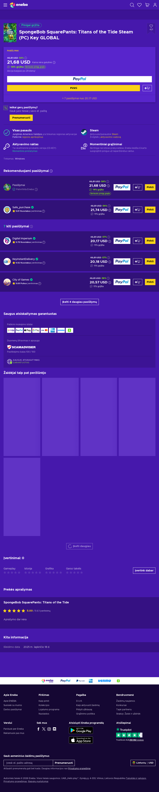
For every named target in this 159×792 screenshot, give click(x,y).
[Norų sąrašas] (139, 5)
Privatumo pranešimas (15, 781)
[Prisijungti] (155, 5)
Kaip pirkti (44, 701)
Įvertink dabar (144, 570)
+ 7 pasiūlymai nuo (79, 98)
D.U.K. (79, 701)
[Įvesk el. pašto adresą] (28, 763)
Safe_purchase (21, 207)
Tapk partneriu (124, 709)
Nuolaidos (44, 714)
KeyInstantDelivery (23, 259)
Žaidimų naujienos (125, 701)
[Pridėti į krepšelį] (147, 88)
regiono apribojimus (32, 137)
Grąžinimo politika (85, 714)
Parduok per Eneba (14, 729)
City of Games (20, 280)
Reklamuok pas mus (14, 733)
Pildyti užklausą (84, 709)
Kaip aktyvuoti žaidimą (88, 705)
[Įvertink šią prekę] (15, 611)
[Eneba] (19, 5)
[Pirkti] (79, 79)
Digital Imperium (22, 238)
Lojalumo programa (49, 709)
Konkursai (121, 705)
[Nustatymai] (143, 763)
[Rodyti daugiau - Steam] (84, 132)
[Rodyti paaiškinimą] (43, 211)
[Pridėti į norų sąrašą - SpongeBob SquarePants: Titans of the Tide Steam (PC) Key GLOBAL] (151, 28)
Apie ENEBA (10, 701)
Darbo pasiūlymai (13, 709)
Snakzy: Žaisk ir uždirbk (128, 714)
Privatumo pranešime (79, 768)
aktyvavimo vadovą (110, 137)
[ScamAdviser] (21, 347)
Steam (115, 134)
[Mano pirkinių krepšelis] (147, 5)
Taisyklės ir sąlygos (136, 778)
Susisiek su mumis (13, 705)
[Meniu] (5, 5)
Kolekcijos (44, 705)
